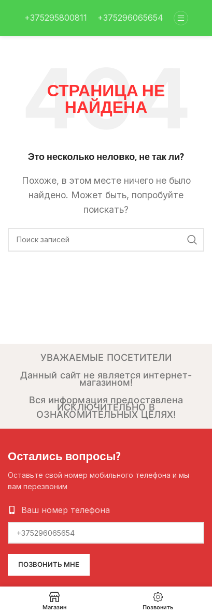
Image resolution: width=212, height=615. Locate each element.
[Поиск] (106, 240)
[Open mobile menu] (180, 18)
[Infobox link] (55, 18)
